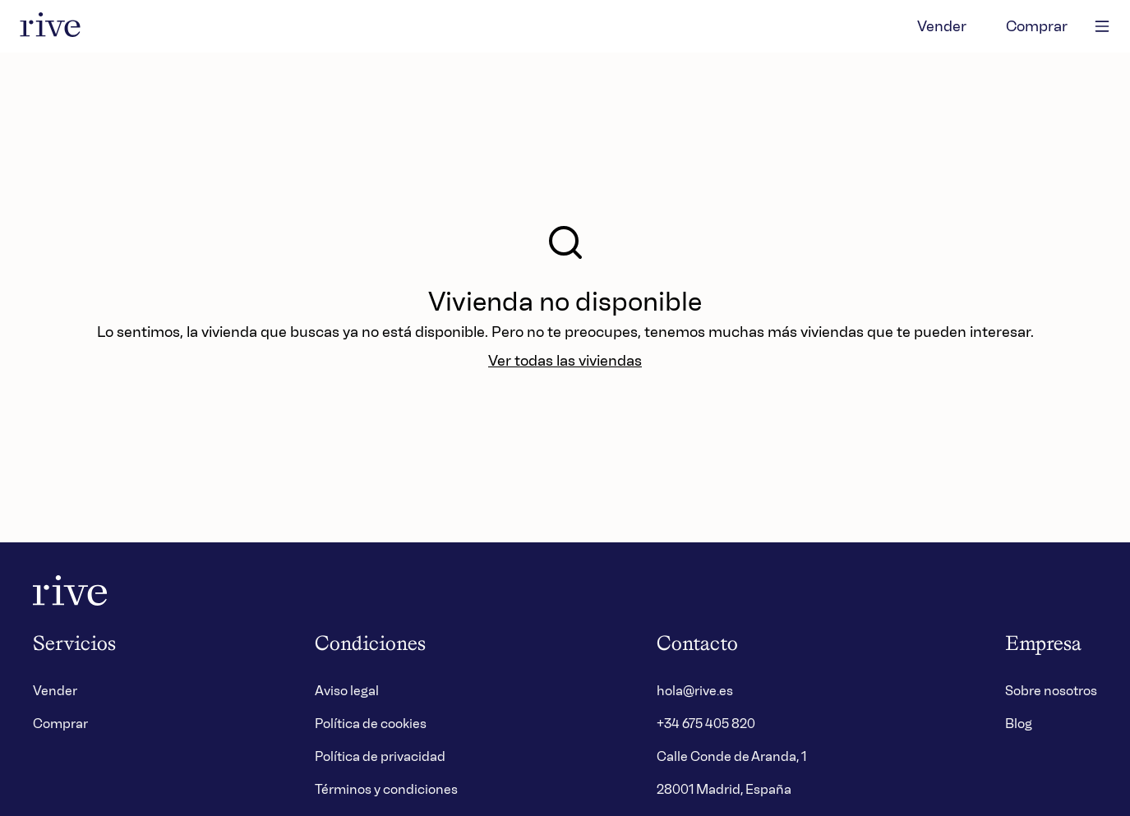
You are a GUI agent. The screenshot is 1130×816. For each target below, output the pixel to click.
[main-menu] (1102, 26)
